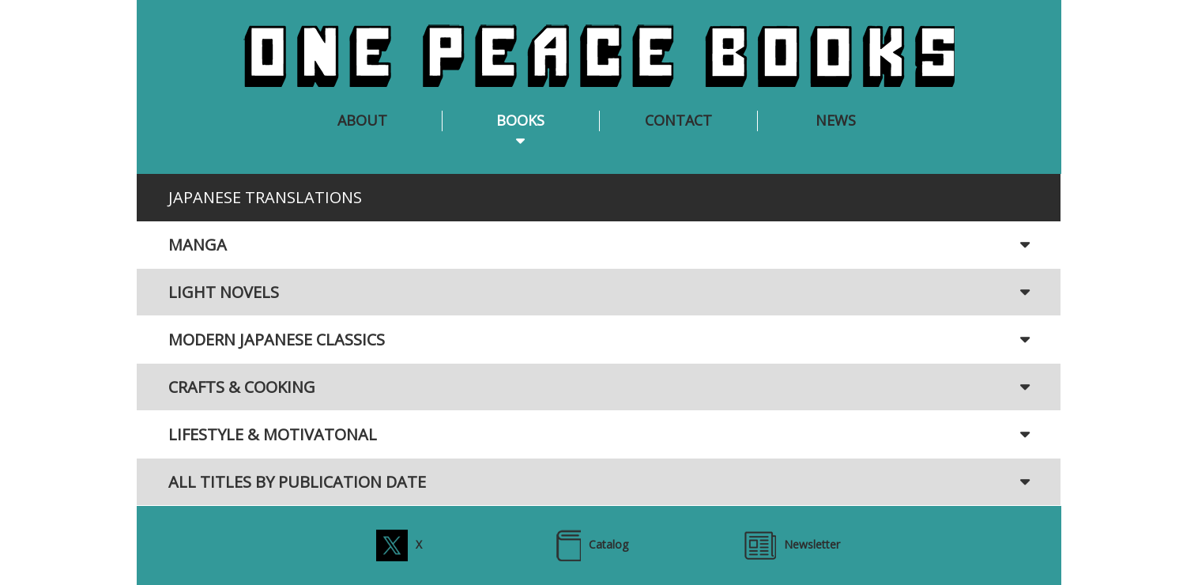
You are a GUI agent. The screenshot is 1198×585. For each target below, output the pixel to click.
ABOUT (362, 120)
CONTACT (678, 120)
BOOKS (520, 120)
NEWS (836, 120)
